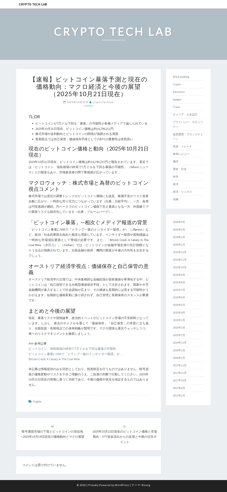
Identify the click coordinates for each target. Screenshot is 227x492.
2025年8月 (179, 282)
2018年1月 (179, 357)
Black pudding (181, 76)
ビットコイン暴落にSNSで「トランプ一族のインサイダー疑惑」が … (76, 354)
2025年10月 (180, 267)
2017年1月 (179, 395)
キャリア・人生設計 (185, 114)
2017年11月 (180, 373)
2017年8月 (179, 388)
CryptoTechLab (103, 102)
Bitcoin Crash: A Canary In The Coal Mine (54, 359)
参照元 (50, 245)
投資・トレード (182, 146)
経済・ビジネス (182, 191)
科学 (175, 176)
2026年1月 (179, 244)
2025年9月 (179, 274)
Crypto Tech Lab (33, 4)
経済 (175, 184)
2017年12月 (180, 365)
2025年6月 (179, 297)
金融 (175, 199)
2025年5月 (179, 305)
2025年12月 (180, 252)
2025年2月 (179, 327)
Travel (176, 107)
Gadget (177, 99)
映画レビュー (181, 154)
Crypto (37, 401)
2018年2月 (179, 350)
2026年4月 (179, 222)
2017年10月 (180, 380)
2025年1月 (179, 335)
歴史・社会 (180, 169)
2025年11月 (180, 259)
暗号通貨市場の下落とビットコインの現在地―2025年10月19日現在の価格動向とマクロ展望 (52, 432)
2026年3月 (179, 229)
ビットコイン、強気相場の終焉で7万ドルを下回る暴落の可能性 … (74, 349)
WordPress (122, 485)
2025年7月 (179, 290)
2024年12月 (180, 342)
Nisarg (146, 485)
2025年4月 (179, 312)
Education (179, 91)
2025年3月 (179, 320)
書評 (175, 161)
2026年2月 (179, 237)
